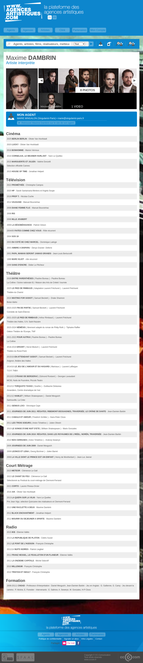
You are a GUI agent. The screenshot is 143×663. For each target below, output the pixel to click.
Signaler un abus (71, 639)
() (47, 118)
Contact (99, 639)
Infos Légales (87, 639)
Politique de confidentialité (50, 639)
